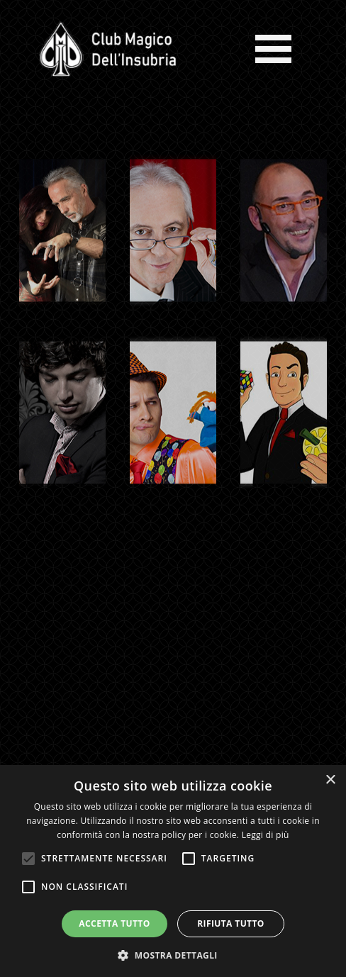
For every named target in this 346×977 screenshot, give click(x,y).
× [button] (330, 780)
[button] (173, 954)
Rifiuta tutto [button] (230, 923)
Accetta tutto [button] (114, 923)
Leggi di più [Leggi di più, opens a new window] (265, 835)
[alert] (173, 871)
